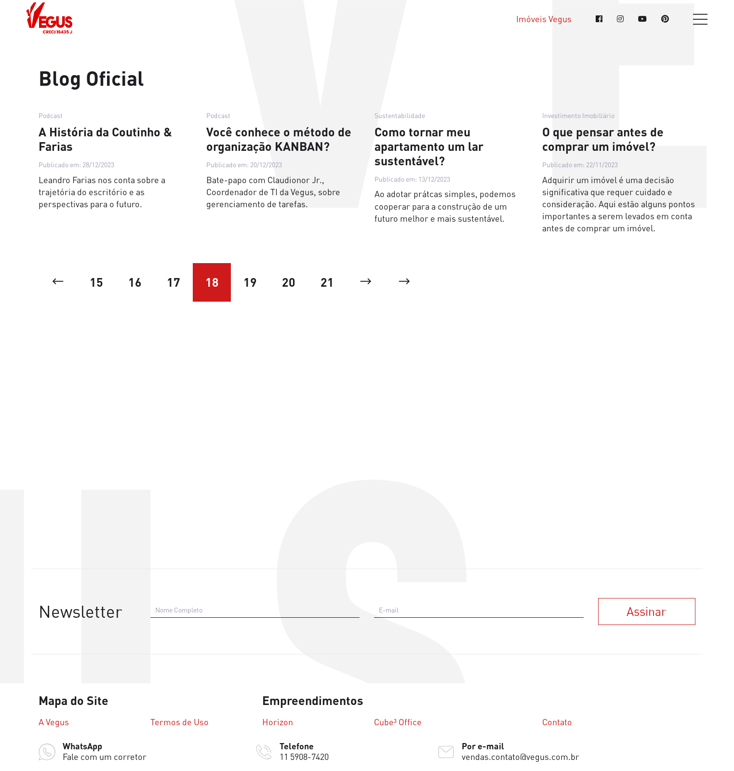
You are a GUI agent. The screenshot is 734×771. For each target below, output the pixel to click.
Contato (557, 722)
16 (135, 283)
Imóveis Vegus (544, 19)
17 (173, 283)
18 (212, 283)
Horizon (277, 722)
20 (289, 283)
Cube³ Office (398, 722)
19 (250, 283)
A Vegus (54, 722)
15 (96, 283)
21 (327, 283)
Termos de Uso (179, 722)
